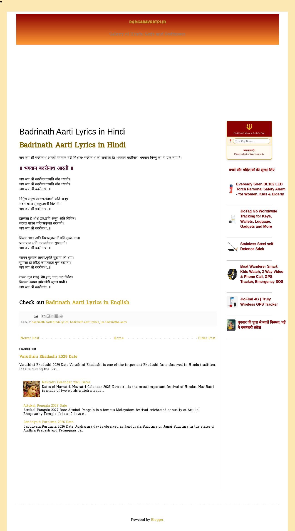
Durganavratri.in (147, 23)
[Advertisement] (147, 79)
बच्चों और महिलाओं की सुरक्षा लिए (252, 170)
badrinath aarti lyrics (84, 322)
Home (119, 338)
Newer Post (29, 338)
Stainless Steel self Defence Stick (256, 246)
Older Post (207, 338)
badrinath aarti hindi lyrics (50, 322)
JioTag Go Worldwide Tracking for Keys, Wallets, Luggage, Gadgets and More (258, 218)
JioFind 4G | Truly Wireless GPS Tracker (259, 301)
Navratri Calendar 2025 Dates (66, 382)
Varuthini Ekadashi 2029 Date (48, 357)
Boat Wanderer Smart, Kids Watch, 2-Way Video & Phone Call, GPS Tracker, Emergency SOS (261, 274)
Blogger (157, 520)
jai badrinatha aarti (114, 322)
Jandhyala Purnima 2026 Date (48, 422)
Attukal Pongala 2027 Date (45, 406)
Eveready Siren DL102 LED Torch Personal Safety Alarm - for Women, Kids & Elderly (260, 189)
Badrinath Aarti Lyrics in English (87, 303)
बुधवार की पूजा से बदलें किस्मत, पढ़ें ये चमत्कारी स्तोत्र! (261, 324)
